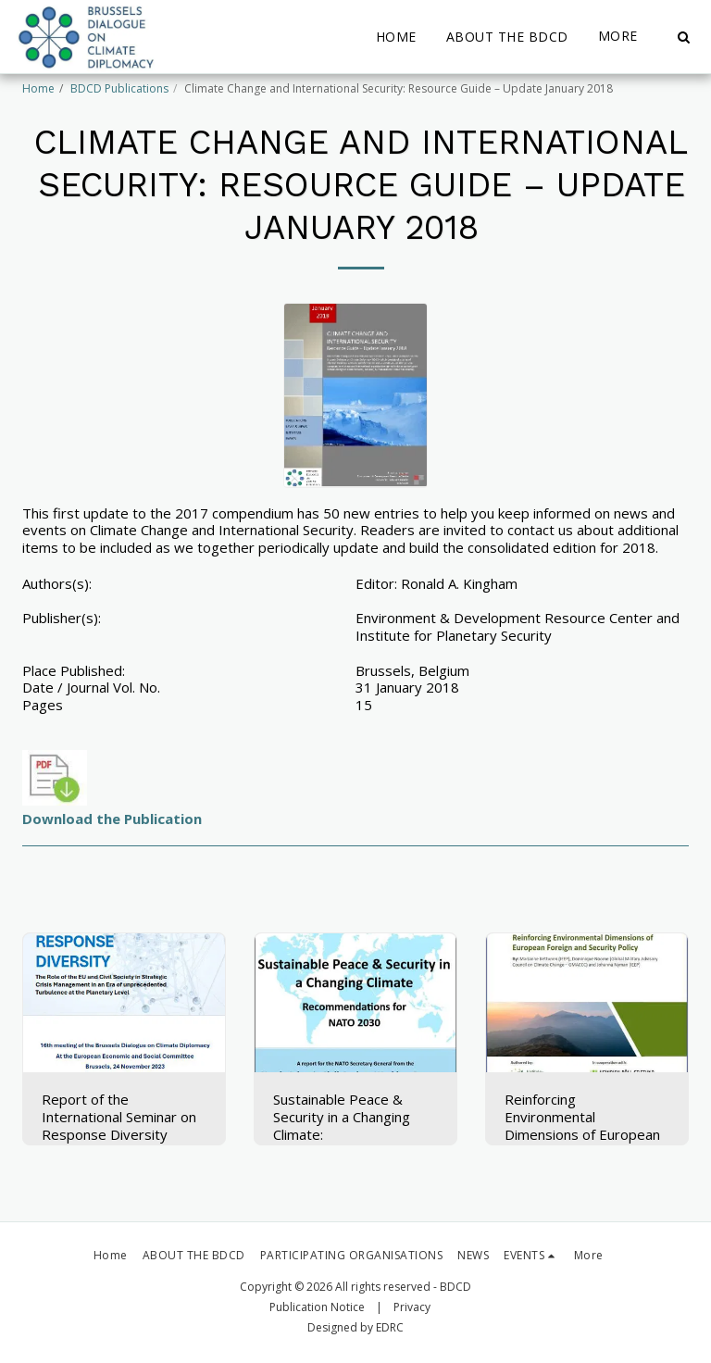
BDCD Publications (119, 88)
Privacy (411, 1307)
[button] (683, 37)
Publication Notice (317, 1307)
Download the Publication (112, 818)
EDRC (390, 1327)
